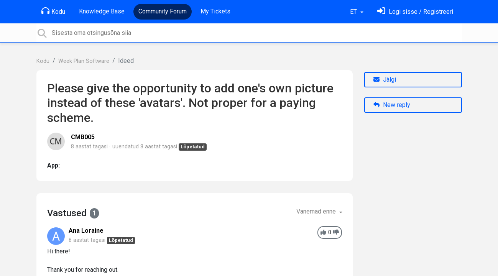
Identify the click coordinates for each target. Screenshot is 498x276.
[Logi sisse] (415, 12)
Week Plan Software (83, 61)
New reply (391, 104)
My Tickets (215, 11)
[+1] (323, 232)
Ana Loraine (86, 230)
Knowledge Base (102, 11)
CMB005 (83, 137)
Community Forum (162, 11)
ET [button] (354, 11)
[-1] (336, 232)
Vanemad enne (316, 211)
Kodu (53, 11)
